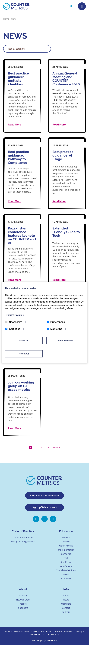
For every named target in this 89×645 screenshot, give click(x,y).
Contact (66, 607)
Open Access (66, 545)
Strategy (23, 595)
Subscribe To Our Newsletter (44, 495)
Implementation (65, 549)
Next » (56, 447)
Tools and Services (23, 537)
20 (49, 447)
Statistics (12, 328)
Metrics (66, 537)
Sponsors (23, 607)
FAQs (66, 595)
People (23, 603)
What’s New (66, 566)
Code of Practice (23, 531)
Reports (66, 541)
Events (66, 574)
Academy (66, 578)
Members (66, 603)
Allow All (24, 340)
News (66, 599)
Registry (66, 611)
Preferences (56, 322)
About (23, 589)
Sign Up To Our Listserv (44, 507)
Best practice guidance (23, 541)
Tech (66, 557)
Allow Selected (65, 340)
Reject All (24, 353)
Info (66, 589)
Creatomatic (51, 640)
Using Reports (66, 562)
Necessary (13, 322)
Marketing (54, 328)
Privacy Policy (14, 315)
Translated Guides (66, 570)
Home (6, 18)
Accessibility (53, 634)
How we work (23, 599)
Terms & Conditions (63, 631)
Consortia (66, 553)
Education (66, 531)
